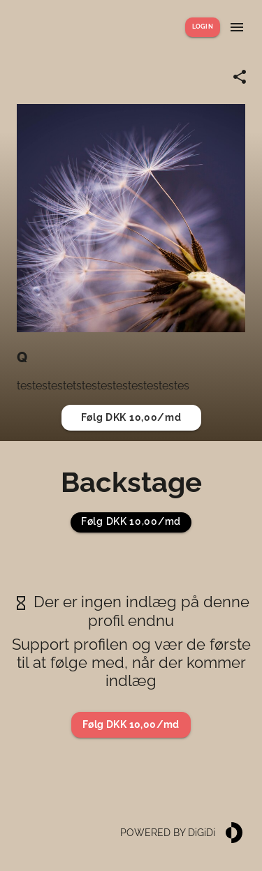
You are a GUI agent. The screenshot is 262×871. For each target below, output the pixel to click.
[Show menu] (237, 27)
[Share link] (239, 77)
